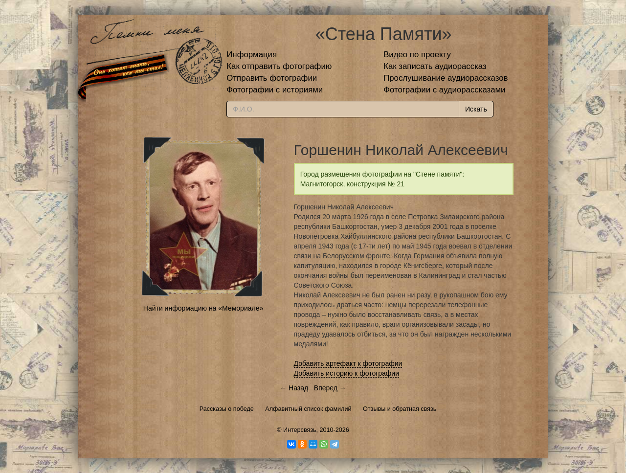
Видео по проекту (417, 54)
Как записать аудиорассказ (435, 66)
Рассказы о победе (227, 408)
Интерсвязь (299, 430)
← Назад (294, 388)
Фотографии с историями (274, 89)
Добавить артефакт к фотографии (348, 363)
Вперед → (330, 388)
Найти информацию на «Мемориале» (203, 308)
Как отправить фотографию (279, 66)
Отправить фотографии (271, 78)
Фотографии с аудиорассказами (444, 89)
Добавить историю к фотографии (347, 373)
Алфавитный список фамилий (308, 408)
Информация (251, 54)
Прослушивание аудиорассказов (445, 78)
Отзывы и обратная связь (399, 408)
